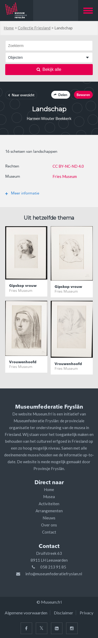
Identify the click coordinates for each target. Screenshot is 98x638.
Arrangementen (49, 510)
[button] (88, 10)
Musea (49, 496)
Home (9, 27)
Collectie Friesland (34, 27)
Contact (49, 532)
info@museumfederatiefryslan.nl (53, 573)
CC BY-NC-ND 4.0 (68, 166)
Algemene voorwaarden (26, 612)
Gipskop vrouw (23, 286)
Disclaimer (63, 612)
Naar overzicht (21, 95)
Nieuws (49, 517)
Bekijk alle (49, 69)
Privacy (86, 612)
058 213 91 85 (53, 567)
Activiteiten (49, 503)
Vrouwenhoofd (22, 362)
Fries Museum (65, 176)
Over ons (49, 525)
